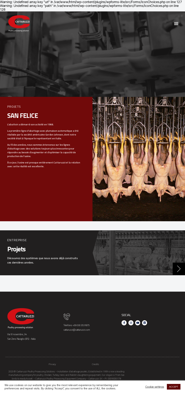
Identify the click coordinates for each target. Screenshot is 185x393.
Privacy (52, 364)
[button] (176, 23)
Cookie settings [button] (154, 386)
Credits (95, 364)
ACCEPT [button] (173, 386)
